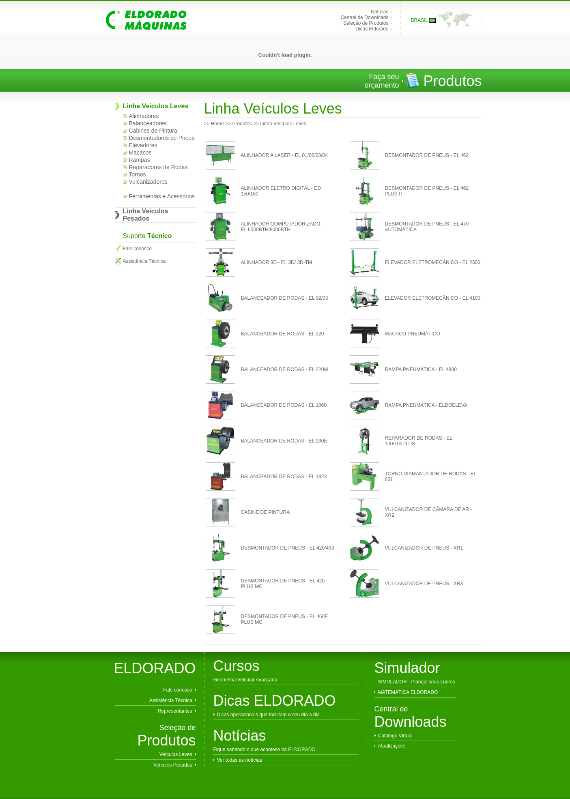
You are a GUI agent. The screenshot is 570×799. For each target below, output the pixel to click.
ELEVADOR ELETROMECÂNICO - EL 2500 (432, 262)
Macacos (140, 152)
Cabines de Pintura (153, 130)
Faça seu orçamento (381, 81)
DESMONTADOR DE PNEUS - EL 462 (427, 155)
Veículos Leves (175, 754)
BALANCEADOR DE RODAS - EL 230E (284, 441)
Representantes (175, 711)
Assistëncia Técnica (144, 261)
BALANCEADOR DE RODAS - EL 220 (282, 334)
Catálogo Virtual (395, 736)
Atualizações (392, 746)
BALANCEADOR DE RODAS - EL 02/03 (284, 298)
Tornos (137, 174)
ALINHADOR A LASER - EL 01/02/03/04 (284, 155)
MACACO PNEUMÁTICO (412, 334)
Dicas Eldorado (371, 29)
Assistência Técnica (170, 700)
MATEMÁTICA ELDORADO (408, 692)
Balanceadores (148, 123)
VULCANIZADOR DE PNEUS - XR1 (424, 548)
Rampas (139, 160)
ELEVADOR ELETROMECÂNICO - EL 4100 (432, 298)
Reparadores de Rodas (158, 167)
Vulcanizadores (148, 181)
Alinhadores (144, 116)
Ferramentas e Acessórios (162, 196)
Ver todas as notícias (239, 760)
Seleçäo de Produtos (365, 23)
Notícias (379, 12)
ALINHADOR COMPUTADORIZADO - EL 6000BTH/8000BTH (282, 226)
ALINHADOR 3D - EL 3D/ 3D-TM (276, 262)
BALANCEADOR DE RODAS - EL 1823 (284, 476)
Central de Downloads (364, 17)
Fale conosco (137, 248)
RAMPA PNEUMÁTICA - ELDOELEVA (426, 405)
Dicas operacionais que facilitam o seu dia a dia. (269, 714)
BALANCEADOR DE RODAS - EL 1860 (284, 405)
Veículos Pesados (172, 765)
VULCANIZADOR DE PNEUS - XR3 (424, 583)
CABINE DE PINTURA (265, 512)
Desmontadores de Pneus (162, 138)
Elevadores (143, 145)
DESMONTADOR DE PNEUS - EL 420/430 (287, 548)
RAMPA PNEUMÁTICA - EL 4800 (421, 369)
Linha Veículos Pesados (145, 215)
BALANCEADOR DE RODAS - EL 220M (284, 369)
